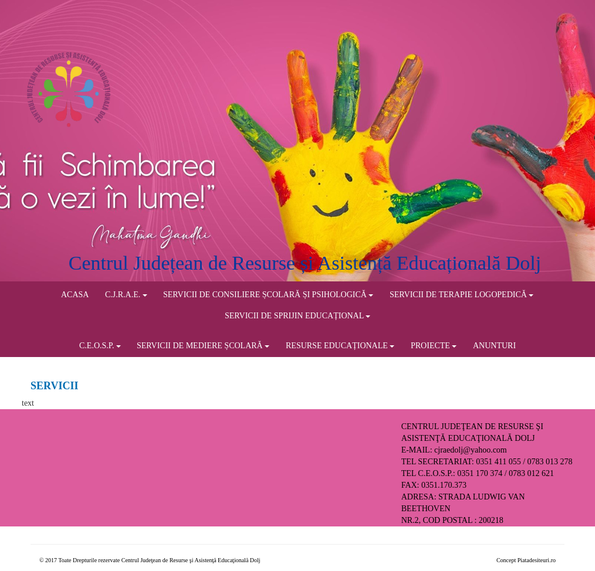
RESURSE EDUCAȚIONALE (340, 345)
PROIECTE (434, 345)
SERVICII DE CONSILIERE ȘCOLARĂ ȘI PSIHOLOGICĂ (268, 294)
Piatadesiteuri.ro (537, 560)
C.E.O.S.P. (100, 345)
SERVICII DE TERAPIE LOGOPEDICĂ (461, 294)
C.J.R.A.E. (126, 294)
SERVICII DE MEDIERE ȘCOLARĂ (203, 345)
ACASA (75, 294)
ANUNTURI (494, 345)
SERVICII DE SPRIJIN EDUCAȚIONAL (297, 315)
